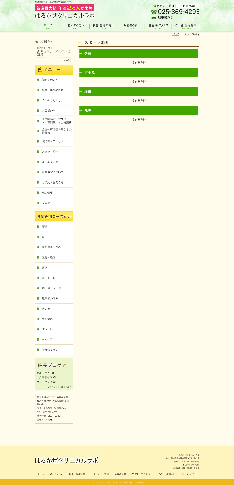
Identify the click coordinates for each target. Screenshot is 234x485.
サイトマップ (187, 474)
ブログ (46, 202)
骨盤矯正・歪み (51, 247)
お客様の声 (130, 26)
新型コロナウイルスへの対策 (54, 53)
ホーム (48, 26)
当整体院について (52, 172)
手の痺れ (47, 319)
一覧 (68, 60)
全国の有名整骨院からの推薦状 (57, 131)
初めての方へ (76, 26)
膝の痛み (47, 308)
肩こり (46, 236)
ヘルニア (47, 339)
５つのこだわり (51, 100)
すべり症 (47, 329)
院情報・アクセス (158, 26)
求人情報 (47, 192)
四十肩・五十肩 (51, 288)
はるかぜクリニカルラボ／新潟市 (116, 482)
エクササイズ (44, 377)
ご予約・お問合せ (185, 26)
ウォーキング (44, 382)
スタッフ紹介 (50, 151)
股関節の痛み (50, 298)
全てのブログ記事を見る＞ (60, 387)
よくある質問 (50, 161)
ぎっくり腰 (48, 277)
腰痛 (44, 226)
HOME (175, 34)
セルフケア (43, 372)
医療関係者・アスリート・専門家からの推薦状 (57, 121)
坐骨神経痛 (48, 257)
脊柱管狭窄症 (50, 349)
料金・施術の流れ (103, 26)
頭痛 (44, 267)
